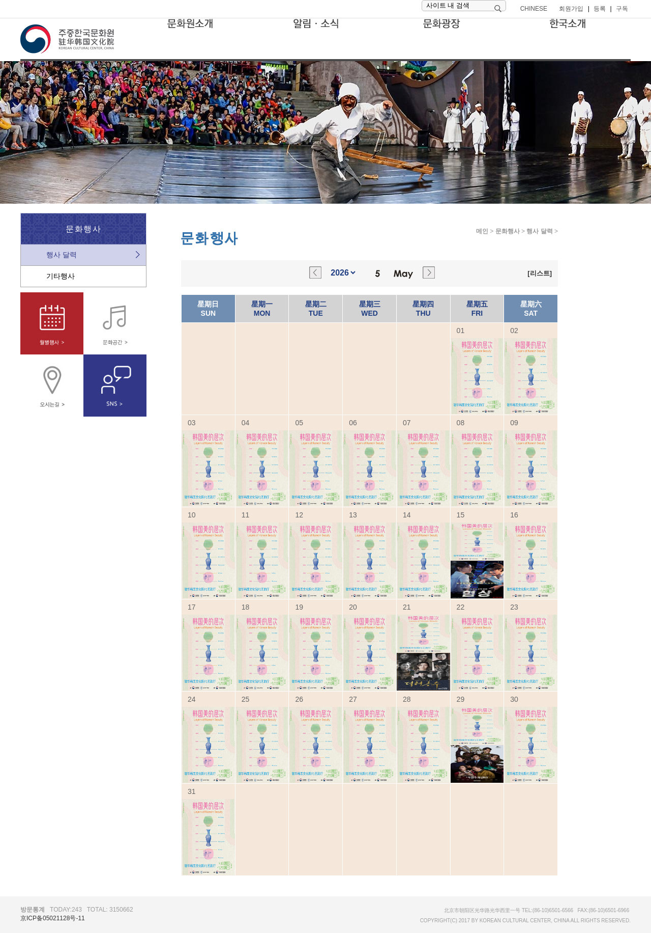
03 (192, 423)
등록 (600, 8)
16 (514, 515)
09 (514, 423)
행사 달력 (61, 255)
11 (246, 515)
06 (353, 423)
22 (461, 607)
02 (514, 330)
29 (461, 699)
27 (353, 699)
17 (192, 607)
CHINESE (533, 8)
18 (246, 607)
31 (192, 791)
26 (299, 699)
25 (246, 699)
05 (299, 423)
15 (461, 515)
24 (192, 699)
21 (407, 607)
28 (407, 699)
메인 (482, 231)
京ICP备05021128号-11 (52, 918)
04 (246, 423)
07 (407, 423)
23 (514, 607)
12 (299, 515)
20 (353, 607)
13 (353, 515)
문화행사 (507, 231)
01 (461, 330)
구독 (622, 8)
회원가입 (571, 8)
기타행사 (60, 276)
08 (461, 423)
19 (299, 607)
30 (514, 699)
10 (192, 515)
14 (407, 515)
